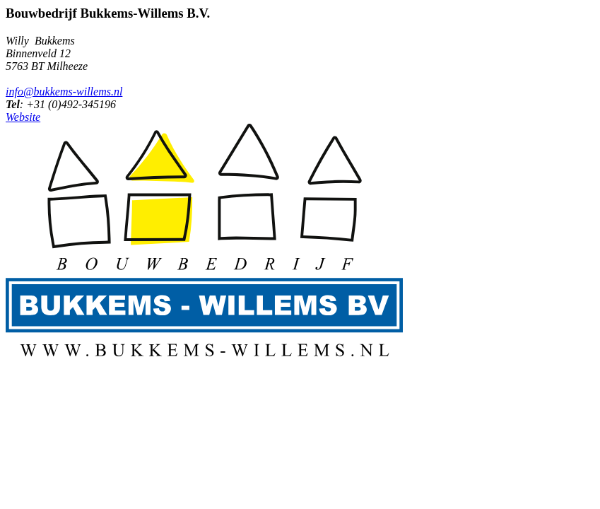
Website (23, 117)
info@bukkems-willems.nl (64, 92)
